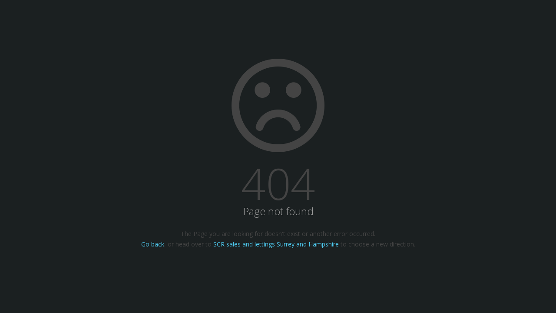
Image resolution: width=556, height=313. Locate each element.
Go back (152, 244)
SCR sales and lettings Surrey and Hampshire (276, 244)
